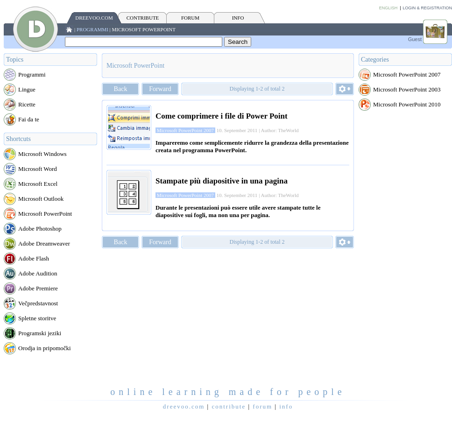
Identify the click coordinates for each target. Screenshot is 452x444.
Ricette (26, 104)
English (388, 8)
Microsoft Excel (37, 183)
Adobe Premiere (38, 288)
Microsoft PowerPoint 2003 (406, 89)
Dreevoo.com (94, 18)
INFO (238, 18)
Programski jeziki (39, 333)
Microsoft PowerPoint (144, 29)
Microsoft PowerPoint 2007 (406, 74)
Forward (160, 88)
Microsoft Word (37, 168)
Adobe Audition (37, 273)
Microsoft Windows (42, 153)
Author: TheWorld (279, 130)
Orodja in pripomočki (44, 348)
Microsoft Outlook (41, 198)
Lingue (26, 89)
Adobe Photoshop (40, 228)
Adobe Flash (33, 258)
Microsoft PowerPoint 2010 (406, 104)
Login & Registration (427, 8)
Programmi (92, 29)
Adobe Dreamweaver (44, 243)
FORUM (190, 18)
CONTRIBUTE (143, 18)
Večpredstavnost (38, 303)
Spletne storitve (37, 318)
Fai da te (28, 119)
